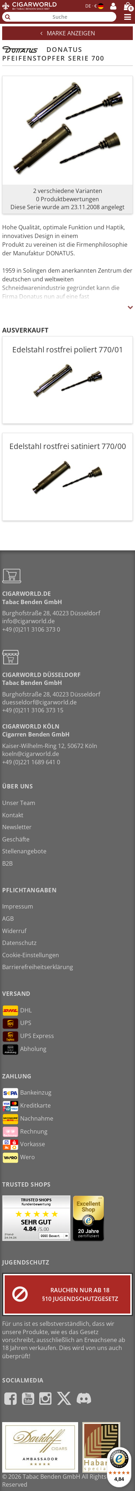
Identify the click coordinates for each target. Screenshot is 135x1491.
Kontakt (12, 815)
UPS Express (28, 1036)
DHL (17, 1010)
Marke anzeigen (67, 33)
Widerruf (14, 931)
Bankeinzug (26, 1093)
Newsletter (17, 827)
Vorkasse (23, 1145)
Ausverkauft (25, 330)
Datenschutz (19, 943)
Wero (18, 1158)
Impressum (17, 906)
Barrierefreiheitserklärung (37, 967)
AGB (8, 919)
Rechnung (25, 1132)
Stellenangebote (24, 851)
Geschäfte (16, 839)
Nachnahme (27, 1119)
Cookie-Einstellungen (30, 955)
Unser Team (18, 803)
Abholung (24, 1049)
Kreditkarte (26, 1106)
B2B (7, 863)
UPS (16, 1023)
